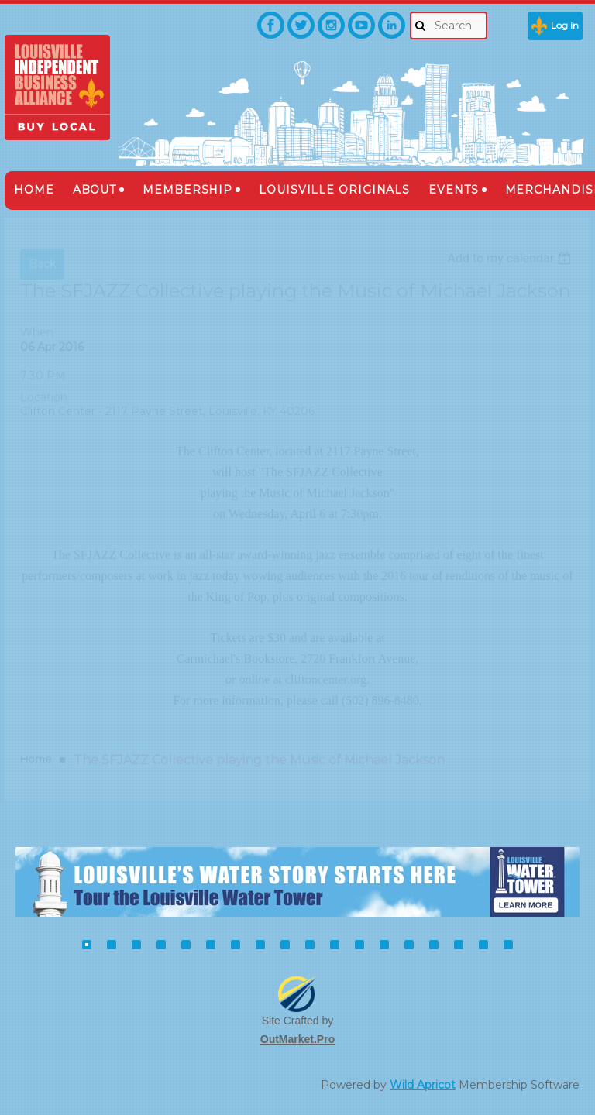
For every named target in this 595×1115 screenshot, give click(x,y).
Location (43, 397)
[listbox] (511, 258)
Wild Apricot (423, 1085)
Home (36, 759)
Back (42, 264)
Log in (565, 25)
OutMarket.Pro (297, 1039)
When (36, 332)
